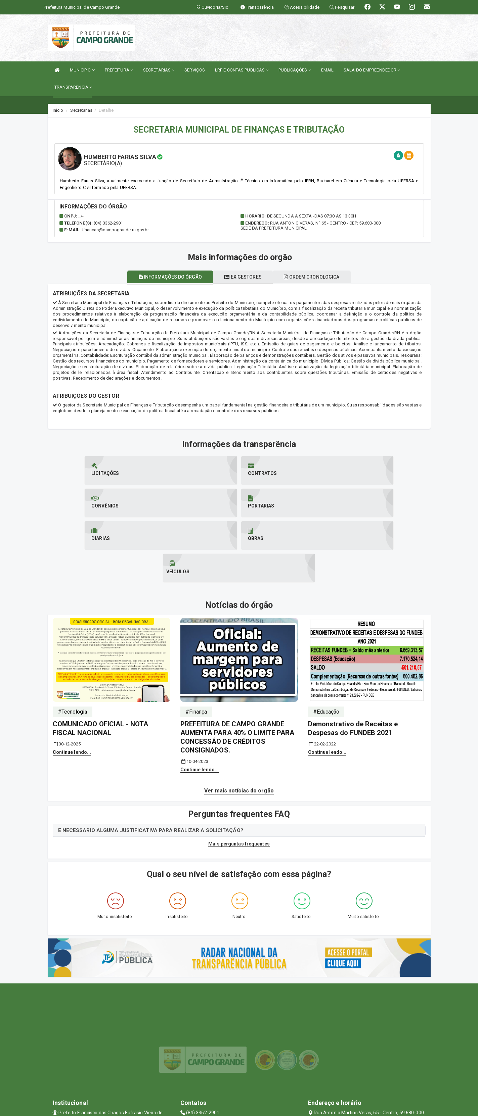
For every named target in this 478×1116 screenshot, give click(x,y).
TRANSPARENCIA (73, 87)
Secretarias (81, 110)
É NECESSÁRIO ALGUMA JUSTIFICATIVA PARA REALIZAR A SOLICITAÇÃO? (150, 765)
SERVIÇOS (194, 69)
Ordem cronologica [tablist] (317, 277)
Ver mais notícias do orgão (239, 725)
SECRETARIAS (158, 69)
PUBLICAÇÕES (294, 69)
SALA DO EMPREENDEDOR (372, 69)
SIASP (215, 1107)
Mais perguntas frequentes (239, 778)
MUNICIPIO (82, 69)
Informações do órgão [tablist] (164, 277)
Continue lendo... (72, 687)
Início (58, 110)
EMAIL (327, 69)
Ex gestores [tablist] (242, 277)
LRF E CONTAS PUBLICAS (241, 69)
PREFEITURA (119, 69)
